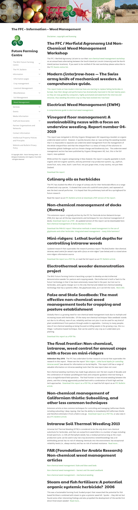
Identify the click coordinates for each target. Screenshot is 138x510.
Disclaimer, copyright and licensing (61, 36)
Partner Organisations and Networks (24, 126)
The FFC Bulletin (26, 69)
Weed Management (22, 102)
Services (26, 107)
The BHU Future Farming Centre (26, 63)
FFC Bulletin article (73, 198)
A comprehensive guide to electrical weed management (70, 110)
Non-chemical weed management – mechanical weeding (70, 475)
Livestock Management (23, 88)
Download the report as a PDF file (61, 259)
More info (120, 288)
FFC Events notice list (59, 67)
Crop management (26, 83)
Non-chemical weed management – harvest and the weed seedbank (75, 470)
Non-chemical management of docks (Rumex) (84, 207)
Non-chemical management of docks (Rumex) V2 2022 (69, 224)
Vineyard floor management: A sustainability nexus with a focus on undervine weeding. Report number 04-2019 (86, 124)
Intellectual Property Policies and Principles (25, 139)
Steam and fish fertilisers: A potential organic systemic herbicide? (84, 484)
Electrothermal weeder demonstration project (85, 268)
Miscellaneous (26, 93)
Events (26, 111)
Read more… (113, 443)
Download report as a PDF (63, 221)
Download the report (56, 172)
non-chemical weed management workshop (107, 58)
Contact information (21, 133)
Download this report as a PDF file (61, 336)
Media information (20, 116)
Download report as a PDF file (100, 414)
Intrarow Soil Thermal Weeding (78, 423)
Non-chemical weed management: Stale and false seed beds (72, 465)
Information (26, 74)
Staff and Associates (26, 121)
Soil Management (21, 97)
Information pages (21, 79)
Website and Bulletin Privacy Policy (25, 146)
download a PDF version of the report (99, 198)
